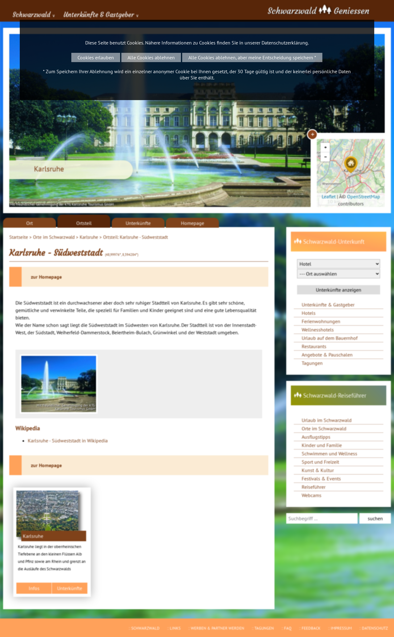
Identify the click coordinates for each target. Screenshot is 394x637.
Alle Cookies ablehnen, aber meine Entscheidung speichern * (252, 57)
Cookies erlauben (96, 57)
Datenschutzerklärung (285, 43)
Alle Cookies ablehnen (151, 57)
